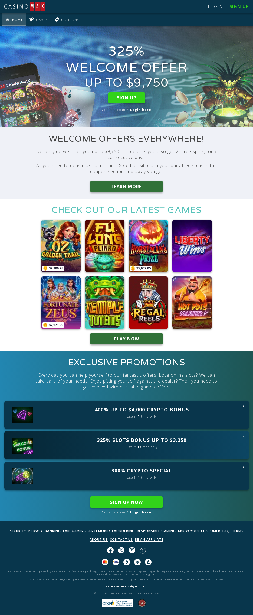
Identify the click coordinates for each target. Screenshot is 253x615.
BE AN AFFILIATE (149, 539)
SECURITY (18, 531)
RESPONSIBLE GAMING (156, 531)
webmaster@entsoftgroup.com (126, 586)
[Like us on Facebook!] (110, 551)
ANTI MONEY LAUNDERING (111, 531)
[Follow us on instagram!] (132, 551)
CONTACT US (121, 539)
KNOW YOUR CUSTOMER (199, 531)
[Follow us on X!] (121, 551)
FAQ (226, 531)
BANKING (53, 531)
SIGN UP (126, 98)
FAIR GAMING (74, 531)
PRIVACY (35, 531)
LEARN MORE (126, 187)
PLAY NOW (126, 339)
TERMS (238, 531)
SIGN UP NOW (126, 502)
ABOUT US (99, 539)
